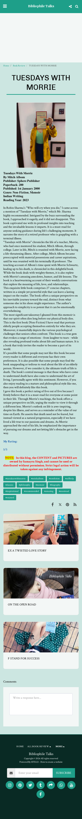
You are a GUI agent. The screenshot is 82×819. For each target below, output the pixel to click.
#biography (55, 484)
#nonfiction (54, 478)
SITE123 (35, 762)
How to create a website (51, 762)
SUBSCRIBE (63, 773)
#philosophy (24, 484)
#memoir (40, 484)
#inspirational (12, 491)
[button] (5, 6)
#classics (9, 484)
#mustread (64, 491)
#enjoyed (9, 497)
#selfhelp (69, 478)
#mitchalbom (37, 478)
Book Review (19, 65)
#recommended (31, 491)
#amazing (48, 491)
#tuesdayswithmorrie (15, 478)
